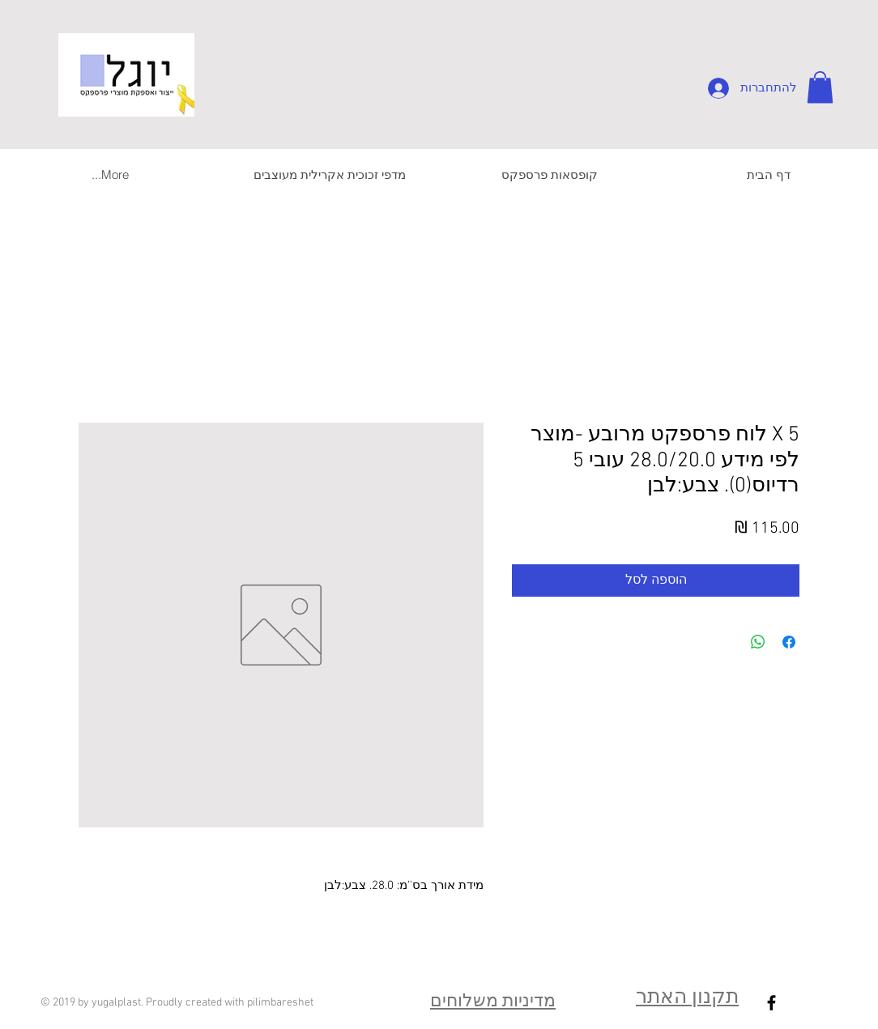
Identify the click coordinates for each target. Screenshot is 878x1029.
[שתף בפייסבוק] (789, 642)
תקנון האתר (687, 998)
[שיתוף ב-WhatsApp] (758, 642)
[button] (820, 87)
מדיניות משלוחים (493, 1002)
